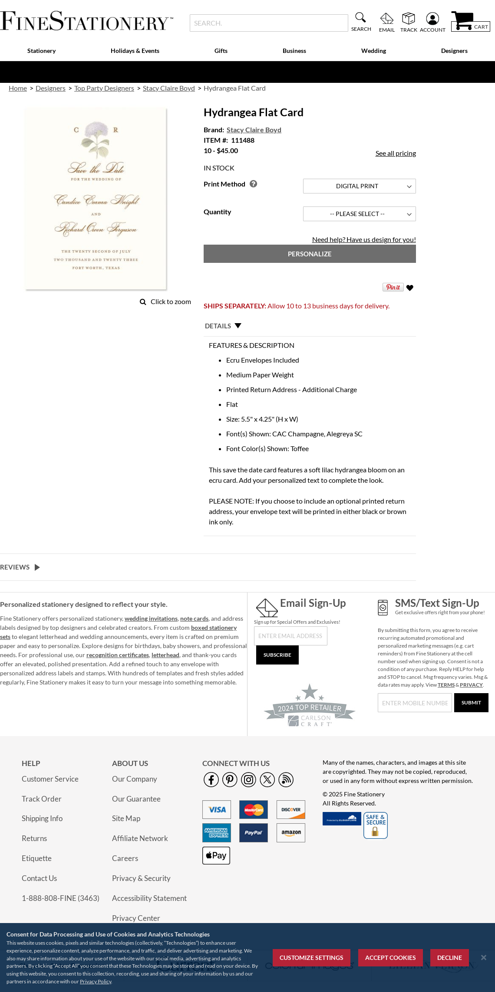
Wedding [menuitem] (373, 50)
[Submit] (471, 702)
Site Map (126, 818)
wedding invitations (151, 618)
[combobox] (269, 23)
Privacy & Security (141, 878)
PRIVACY (471, 684)
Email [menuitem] (387, 29)
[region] (247, 957)
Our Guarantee (136, 798)
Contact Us (39, 878)
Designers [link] (51, 88)
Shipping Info (42, 818)
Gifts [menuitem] (221, 50)
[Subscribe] (277, 655)
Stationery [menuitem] (41, 50)
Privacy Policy (95, 981)
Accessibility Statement (149, 898)
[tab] (310, 325)
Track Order (42, 798)
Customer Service (50, 778)
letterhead (165, 654)
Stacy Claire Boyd (254, 129)
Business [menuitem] (294, 50)
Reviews (15, 567)
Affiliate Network (140, 838)
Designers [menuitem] (454, 50)
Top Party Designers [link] (104, 88)
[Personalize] (310, 254)
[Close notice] (484, 957)
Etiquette (37, 858)
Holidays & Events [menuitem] (135, 50)
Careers (125, 858)
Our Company (134, 778)
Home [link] (18, 88)
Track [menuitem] (408, 29)
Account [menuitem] (433, 29)
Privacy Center (136, 918)
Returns (34, 838)
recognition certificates (117, 654)
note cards (194, 618)
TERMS (446, 684)
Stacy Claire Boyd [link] (169, 88)
